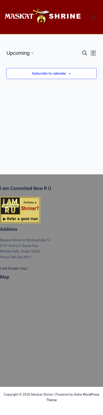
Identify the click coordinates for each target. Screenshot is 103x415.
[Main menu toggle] (93, 17)
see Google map (14, 268)
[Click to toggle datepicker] (19, 53)
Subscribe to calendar (49, 73)
